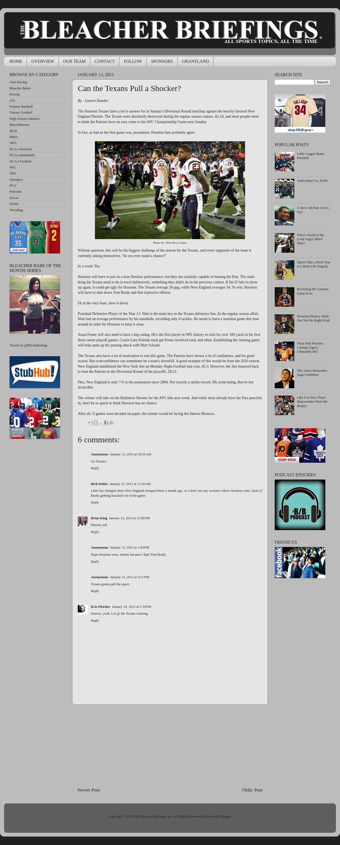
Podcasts (15, 191)
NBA (13, 143)
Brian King (99, 518)
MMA (14, 137)
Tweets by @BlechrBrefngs (28, 345)
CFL (13, 100)
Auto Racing (18, 82)
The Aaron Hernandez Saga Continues (312, 373)
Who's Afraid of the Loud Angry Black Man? (310, 239)
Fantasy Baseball (21, 106)
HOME (16, 61)
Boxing (15, 94)
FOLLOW (133, 61)
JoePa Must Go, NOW (312, 181)
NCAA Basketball (22, 155)
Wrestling (16, 210)
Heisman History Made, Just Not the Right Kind (313, 318)
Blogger (225, 816)
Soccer (14, 198)
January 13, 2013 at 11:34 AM (130, 484)
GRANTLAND (195, 61)
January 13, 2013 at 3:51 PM (129, 577)
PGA (13, 185)
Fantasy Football (21, 112)
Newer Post (89, 790)
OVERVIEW (42, 61)
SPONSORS (162, 61)
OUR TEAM (74, 61)
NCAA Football (20, 161)
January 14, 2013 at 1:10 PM (131, 607)
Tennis (14, 204)
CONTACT (105, 61)
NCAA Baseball (21, 149)
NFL (13, 167)
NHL (13, 173)
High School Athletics (25, 119)
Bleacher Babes (20, 88)
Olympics (16, 179)
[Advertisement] (170, 746)
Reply (95, 468)
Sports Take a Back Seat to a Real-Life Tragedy (313, 264)
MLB (13, 131)
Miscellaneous (19, 125)
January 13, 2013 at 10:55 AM (130, 454)
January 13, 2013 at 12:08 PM (129, 518)
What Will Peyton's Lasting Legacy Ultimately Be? (310, 347)
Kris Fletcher (100, 607)
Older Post (252, 790)
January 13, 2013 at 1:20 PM (129, 547)
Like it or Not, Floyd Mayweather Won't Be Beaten (312, 402)
